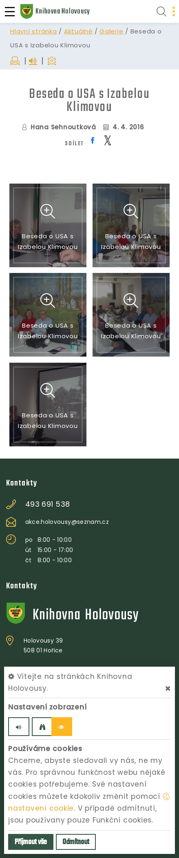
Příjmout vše (31, 842)
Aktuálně (78, 31)
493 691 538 (47, 504)
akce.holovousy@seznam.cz (67, 522)
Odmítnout (75, 842)
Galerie (111, 31)
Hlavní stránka (33, 31)
